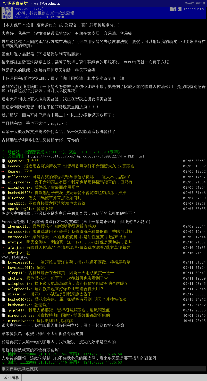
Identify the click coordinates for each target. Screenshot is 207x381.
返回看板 (11, 377)
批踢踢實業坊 (15, 3)
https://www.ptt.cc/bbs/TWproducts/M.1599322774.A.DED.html (87, 156)
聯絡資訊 (189, 3)
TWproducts (47, 3)
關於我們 (200, 3)
